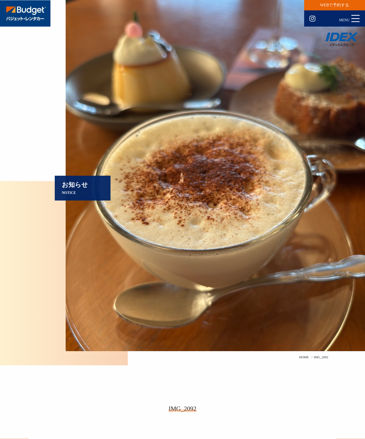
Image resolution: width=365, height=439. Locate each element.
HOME (304, 357)
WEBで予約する (334, 5)
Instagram (312, 18)
